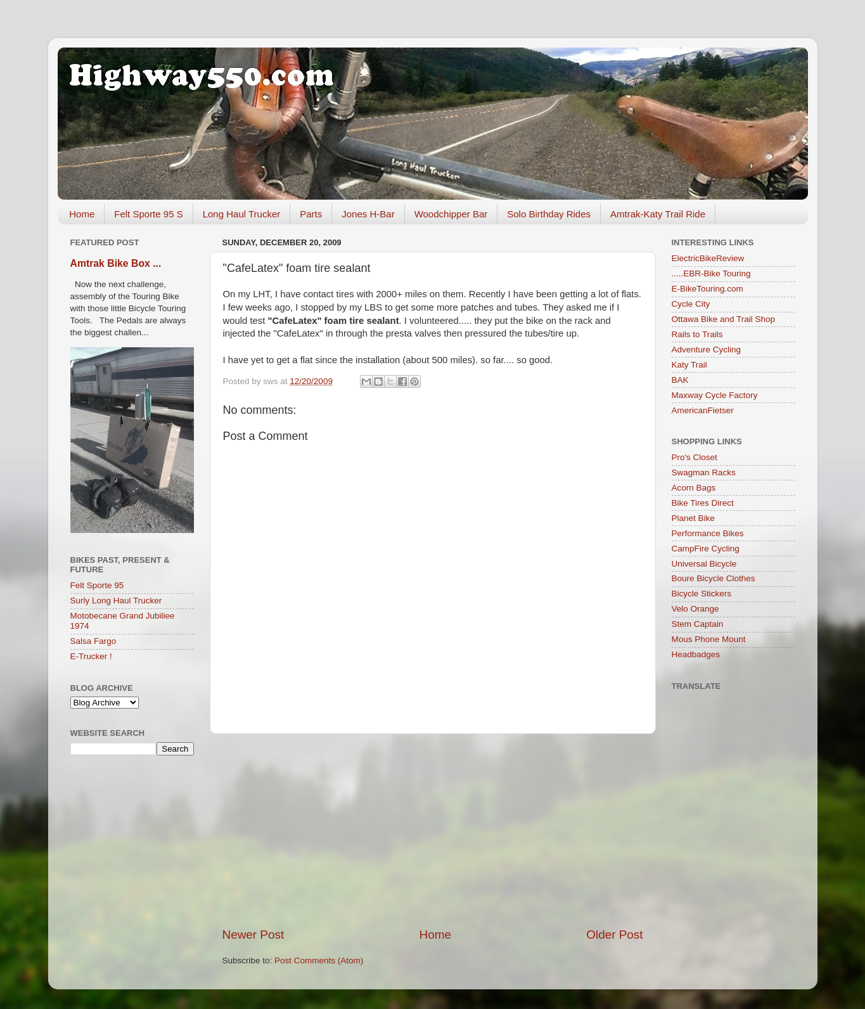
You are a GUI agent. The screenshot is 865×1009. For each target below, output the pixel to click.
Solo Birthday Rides (549, 214)
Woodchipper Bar (451, 214)
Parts (311, 214)
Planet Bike (693, 518)
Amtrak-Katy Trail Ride (657, 214)
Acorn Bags (694, 487)
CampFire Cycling (706, 548)
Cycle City (691, 304)
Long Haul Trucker (242, 214)
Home (81, 214)
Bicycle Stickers (702, 593)
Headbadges (696, 654)
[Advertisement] (433, 830)
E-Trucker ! (91, 656)
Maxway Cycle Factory (715, 395)
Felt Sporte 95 (97, 585)
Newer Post (253, 934)
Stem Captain (698, 624)
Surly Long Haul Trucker (116, 600)
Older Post (614, 934)
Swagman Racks (704, 472)
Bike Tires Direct (703, 503)
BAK (680, 380)
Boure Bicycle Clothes (713, 578)
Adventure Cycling (706, 349)
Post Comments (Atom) (318, 960)
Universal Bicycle (704, 564)
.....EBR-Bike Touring (711, 273)
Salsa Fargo (93, 641)
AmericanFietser (703, 410)
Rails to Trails (697, 334)
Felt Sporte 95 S (148, 214)
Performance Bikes (708, 533)
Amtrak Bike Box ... (116, 263)
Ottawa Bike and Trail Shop (724, 319)
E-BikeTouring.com (707, 288)
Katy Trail (689, 365)
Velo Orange (695, 609)
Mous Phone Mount (709, 639)
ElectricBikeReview (708, 258)
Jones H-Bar (368, 214)
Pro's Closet (694, 457)
